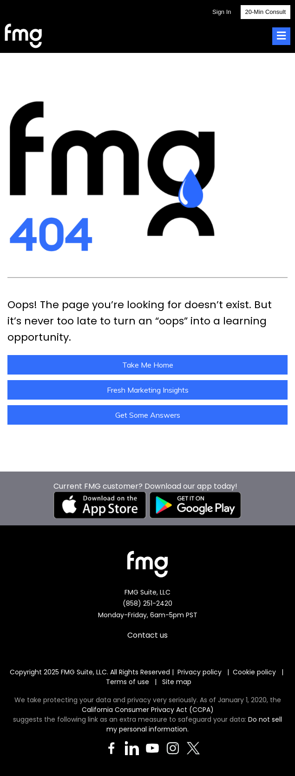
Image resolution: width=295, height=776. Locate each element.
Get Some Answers (147, 415)
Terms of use (128, 681)
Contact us (147, 635)
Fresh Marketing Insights (148, 389)
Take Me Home (147, 364)
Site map (176, 681)
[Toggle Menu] (281, 36)
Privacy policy (199, 672)
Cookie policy (254, 672)
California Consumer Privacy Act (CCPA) (148, 709)
